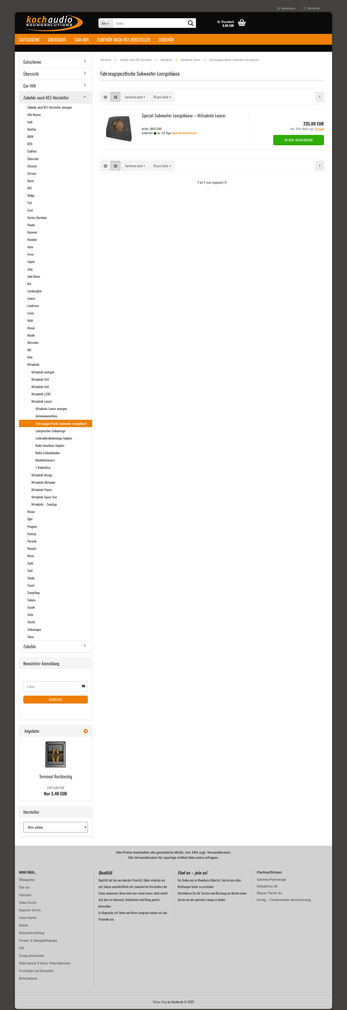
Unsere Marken (28, 918)
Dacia (30, 181)
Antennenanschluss (46, 417)
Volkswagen (34, 630)
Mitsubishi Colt (40, 387)
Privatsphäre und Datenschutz (36, 971)
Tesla (30, 615)
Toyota (31, 623)
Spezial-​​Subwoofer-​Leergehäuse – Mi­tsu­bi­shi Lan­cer (184, 116)
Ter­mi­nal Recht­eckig (55, 777)
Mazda (31, 336)
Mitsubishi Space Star (44, 498)
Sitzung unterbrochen (31, 956)
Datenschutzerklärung (31, 933)
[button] (105, 98)
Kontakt (23, 926)
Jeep (30, 269)
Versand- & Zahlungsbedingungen (38, 941)
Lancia (31, 299)
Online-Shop (160, 1003)
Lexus (30, 314)
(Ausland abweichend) (184, 134)
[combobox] (135, 98)
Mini (30, 358)
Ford (30, 211)
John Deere (33, 277)
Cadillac (32, 152)
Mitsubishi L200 (40, 395)
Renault (31, 549)
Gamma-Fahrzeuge (271, 881)
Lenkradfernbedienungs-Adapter (54, 439)
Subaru (31, 601)
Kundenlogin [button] (286, 8)
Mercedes (32, 343)
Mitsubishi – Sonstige (44, 505)
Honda (31, 226)
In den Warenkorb (299, 141)
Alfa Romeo (34, 115)
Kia (29, 284)
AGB (21, 949)
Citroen (31, 174)
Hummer (32, 233)
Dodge (30, 196)
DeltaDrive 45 (267, 887)
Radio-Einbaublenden (48, 453)
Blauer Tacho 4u (269, 894)
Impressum (25, 895)
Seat (30, 571)
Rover (30, 556)
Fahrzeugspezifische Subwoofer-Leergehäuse (61, 424)
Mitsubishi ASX (40, 380)
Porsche (32, 542)
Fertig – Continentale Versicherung (284, 901)
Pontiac (31, 535)
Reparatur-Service (30, 911)
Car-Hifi (82, 39)
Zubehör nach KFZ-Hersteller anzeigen (49, 108)
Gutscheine (29, 39)
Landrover (33, 306)
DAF (29, 189)
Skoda (30, 578)
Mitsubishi (33, 365)
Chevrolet (33, 159)
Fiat (29, 203)
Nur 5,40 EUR (55, 792)
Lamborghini (34, 292)
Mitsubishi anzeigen (42, 372)
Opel (30, 520)
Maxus (31, 329)
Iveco (30, 255)
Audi (30, 123)
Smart (31, 586)
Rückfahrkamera (45, 461)
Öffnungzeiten (27, 880)
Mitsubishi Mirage (41, 475)
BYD (29, 145)
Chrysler (32, 167)
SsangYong (33, 593)
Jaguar (31, 262)
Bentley (31, 130)
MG (29, 351)
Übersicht (57, 39)
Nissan (31, 512)
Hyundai (32, 240)
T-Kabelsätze (43, 468)
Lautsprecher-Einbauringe (50, 432)
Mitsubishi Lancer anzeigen (51, 409)
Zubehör (166, 39)
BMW (30, 137)
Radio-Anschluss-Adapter (50, 446)
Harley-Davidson (37, 218)
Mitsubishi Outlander (43, 483)
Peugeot (32, 527)
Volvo (30, 637)
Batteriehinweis (28, 979)
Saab (30, 564)
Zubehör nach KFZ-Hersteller (123, 39)
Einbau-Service (28, 903)
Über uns (24, 888)
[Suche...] (105, 23)
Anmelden (55, 700)
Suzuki (31, 608)
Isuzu (30, 248)
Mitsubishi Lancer (41, 402)
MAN (30, 321)
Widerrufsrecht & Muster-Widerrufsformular (45, 964)
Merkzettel (311, 8)
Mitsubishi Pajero (41, 490)
